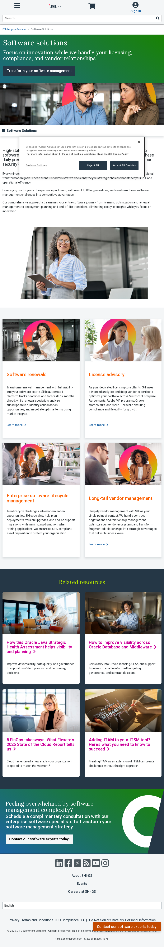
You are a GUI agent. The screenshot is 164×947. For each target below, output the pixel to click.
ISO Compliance (67, 920)
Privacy (14, 920)
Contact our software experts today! (127, 927)
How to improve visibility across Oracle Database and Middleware (123, 644)
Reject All (93, 165)
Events (82, 884)
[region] (82, 157)
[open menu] (17, 5)
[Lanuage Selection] (82, 905)
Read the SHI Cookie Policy (112, 154)
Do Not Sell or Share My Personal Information (122, 920)
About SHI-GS (82, 876)
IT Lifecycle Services (15, 29)
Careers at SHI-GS (82, 892)
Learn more (16, 425)
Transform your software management (39, 71)
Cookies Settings (36, 165)
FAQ (84, 920)
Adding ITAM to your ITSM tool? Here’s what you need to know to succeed (119, 744)
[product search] (82, 18)
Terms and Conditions (37, 920)
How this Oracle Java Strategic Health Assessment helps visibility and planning (39, 647)
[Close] (139, 141)
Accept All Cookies (124, 165)
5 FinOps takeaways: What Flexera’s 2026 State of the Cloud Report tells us (41, 744)
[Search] (157, 18)
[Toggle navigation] (19, 131)
